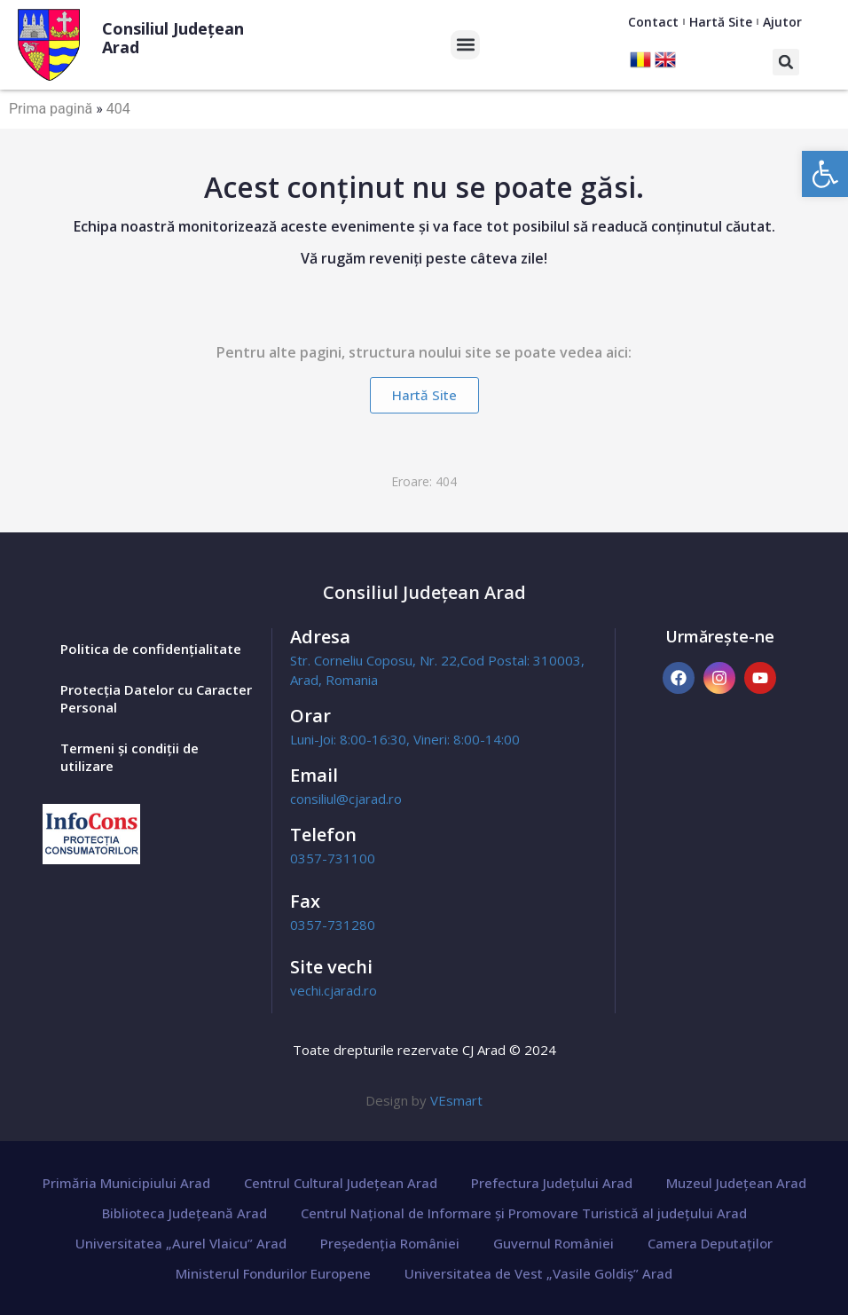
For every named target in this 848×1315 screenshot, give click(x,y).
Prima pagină (50, 108)
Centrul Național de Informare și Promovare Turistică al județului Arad (524, 1213)
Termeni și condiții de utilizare (129, 757)
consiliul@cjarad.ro (346, 798)
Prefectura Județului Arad (551, 1183)
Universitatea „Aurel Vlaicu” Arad (181, 1243)
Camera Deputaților (710, 1243)
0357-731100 (332, 858)
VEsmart (456, 1100)
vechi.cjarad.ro (333, 990)
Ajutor (782, 21)
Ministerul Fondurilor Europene (273, 1273)
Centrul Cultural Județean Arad (340, 1183)
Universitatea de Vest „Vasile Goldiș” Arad (538, 1273)
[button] (825, 174)
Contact (653, 21)
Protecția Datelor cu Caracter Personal (156, 698)
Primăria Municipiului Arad (126, 1183)
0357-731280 (332, 924)
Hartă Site (720, 21)
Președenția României (389, 1243)
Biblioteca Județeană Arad (184, 1213)
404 (118, 108)
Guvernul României (553, 1243)
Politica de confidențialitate (150, 649)
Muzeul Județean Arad (736, 1183)
